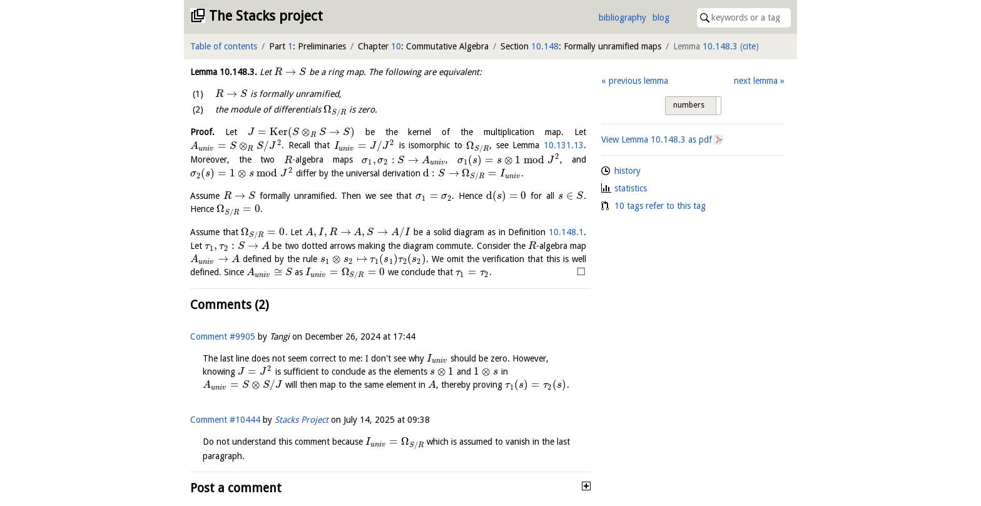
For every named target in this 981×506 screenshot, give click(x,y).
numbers (688, 105)
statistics (630, 188)
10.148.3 (720, 46)
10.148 (545, 46)
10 (396, 46)
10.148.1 (566, 232)
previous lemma (638, 81)
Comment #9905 (222, 336)
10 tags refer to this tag (660, 206)
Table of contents (223, 46)
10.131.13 (564, 146)
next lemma (756, 81)
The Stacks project (266, 16)
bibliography (622, 18)
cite (749, 46)
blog (661, 18)
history (627, 171)
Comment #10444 (225, 420)
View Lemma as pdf (656, 139)
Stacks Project (301, 420)
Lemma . (223, 72)
